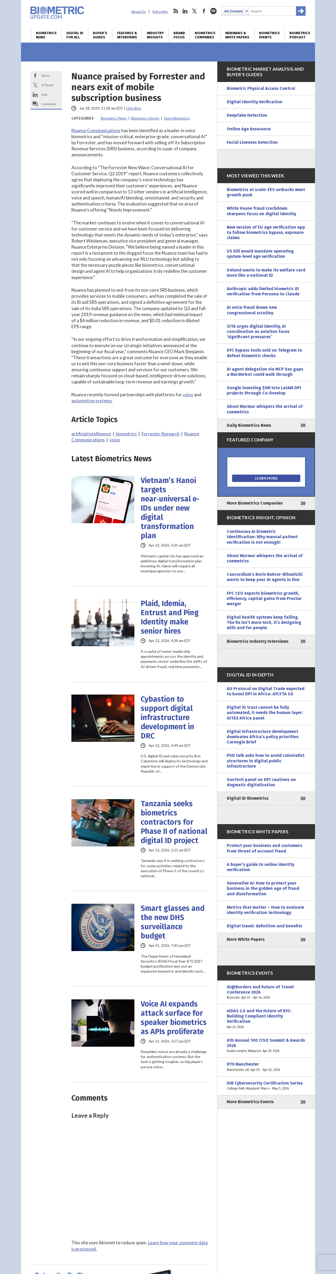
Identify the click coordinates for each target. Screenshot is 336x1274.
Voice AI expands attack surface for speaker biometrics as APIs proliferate (174, 1017)
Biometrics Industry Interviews (257, 641)
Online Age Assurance (249, 128)
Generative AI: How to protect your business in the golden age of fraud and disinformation (263, 888)
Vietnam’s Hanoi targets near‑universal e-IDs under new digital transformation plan (170, 508)
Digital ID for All (74, 35)
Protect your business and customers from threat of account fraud (264, 848)
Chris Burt (133, 108)
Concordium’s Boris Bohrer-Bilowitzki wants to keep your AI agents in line (265, 577)
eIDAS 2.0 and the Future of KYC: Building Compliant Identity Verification (266, 1019)
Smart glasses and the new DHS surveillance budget (172, 922)
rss (175, 11)
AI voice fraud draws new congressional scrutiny (252, 310)
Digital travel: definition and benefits (264, 925)
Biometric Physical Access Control (261, 88)
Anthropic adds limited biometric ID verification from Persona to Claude (263, 291)
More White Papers (246, 939)
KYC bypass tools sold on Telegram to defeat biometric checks (264, 353)
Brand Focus (179, 35)
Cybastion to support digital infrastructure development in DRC (167, 718)
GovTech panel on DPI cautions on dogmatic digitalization (261, 782)
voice (188, 394)
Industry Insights (155, 35)
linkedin (185, 11)
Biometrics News (46, 35)
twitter (194, 11)
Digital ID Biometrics (248, 798)
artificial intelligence (91, 433)
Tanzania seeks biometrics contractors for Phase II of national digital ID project (174, 822)
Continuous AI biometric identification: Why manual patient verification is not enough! (262, 536)
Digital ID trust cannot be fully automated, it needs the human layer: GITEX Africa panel (265, 712)
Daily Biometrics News (249, 425)
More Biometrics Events (250, 1101)
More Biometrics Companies (255, 503)
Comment (48, 104)
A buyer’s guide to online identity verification (260, 867)
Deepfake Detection (247, 115)
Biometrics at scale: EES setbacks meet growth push (266, 192)
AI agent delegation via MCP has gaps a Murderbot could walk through (265, 372)
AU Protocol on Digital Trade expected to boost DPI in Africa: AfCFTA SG (265, 691)
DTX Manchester (266, 1067)
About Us (138, 11)
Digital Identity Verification (254, 101)
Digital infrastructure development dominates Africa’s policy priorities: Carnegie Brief (263, 736)
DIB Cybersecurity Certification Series (266, 1086)
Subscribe (160, 11)
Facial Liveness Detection (252, 142)
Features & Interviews (127, 35)
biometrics (126, 433)
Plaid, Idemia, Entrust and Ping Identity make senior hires (170, 617)
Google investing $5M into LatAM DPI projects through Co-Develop (264, 390)
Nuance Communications (95, 130)
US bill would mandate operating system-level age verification (260, 254)
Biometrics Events (269, 35)
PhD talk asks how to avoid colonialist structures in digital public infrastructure (265, 760)
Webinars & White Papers (237, 35)
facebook (204, 11)
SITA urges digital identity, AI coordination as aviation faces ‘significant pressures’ (258, 331)
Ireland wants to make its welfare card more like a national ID (266, 273)
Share (45, 76)
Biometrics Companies (205, 35)
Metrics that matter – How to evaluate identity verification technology (265, 910)
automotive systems (91, 400)
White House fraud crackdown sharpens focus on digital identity (261, 211)
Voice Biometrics (177, 118)
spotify (213, 11)
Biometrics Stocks (145, 118)
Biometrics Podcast (300, 35)
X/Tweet (47, 85)
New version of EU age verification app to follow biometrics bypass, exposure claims (266, 232)
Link (44, 94)
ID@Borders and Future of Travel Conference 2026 (266, 992)
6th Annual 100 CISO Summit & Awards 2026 (266, 1046)
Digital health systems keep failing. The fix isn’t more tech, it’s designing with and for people (264, 622)
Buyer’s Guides (100, 35)
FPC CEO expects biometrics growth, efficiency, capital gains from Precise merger (264, 598)
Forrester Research (160, 433)
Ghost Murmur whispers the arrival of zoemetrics (265, 409)
